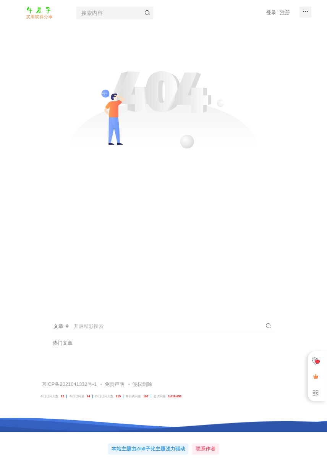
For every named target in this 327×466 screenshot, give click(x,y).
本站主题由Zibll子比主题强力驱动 (148, 448)
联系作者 (205, 448)
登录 (271, 12)
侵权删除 (142, 384)
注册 (285, 12)
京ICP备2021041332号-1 (68, 384)
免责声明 (115, 384)
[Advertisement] (163, 232)
